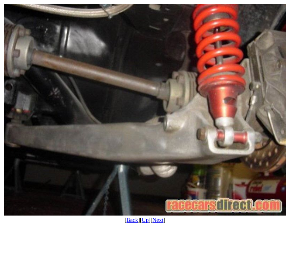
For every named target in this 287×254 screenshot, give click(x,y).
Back (132, 220)
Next (157, 220)
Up (145, 220)
